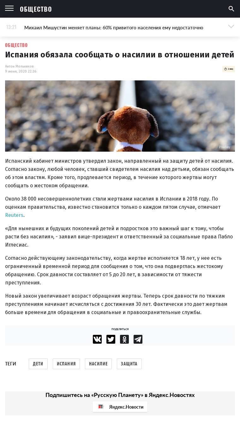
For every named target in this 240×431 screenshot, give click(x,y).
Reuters (14, 215)
